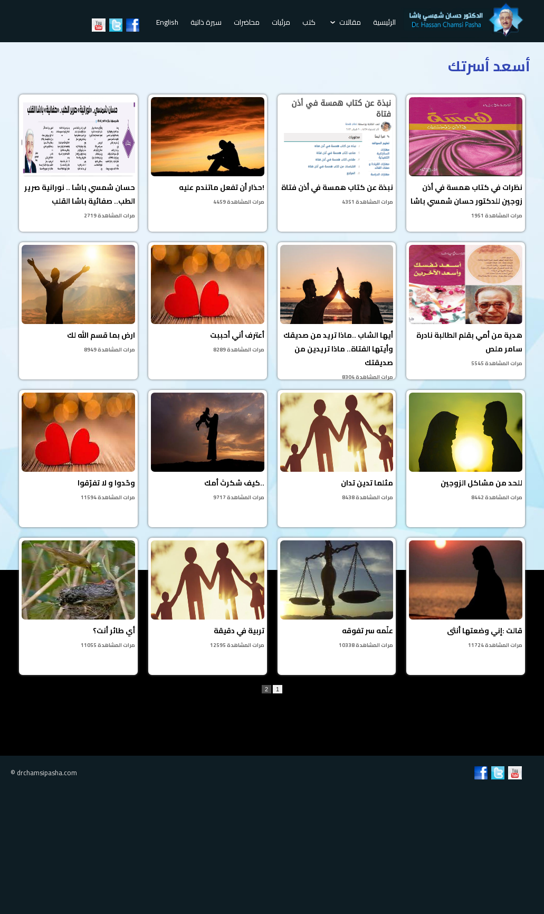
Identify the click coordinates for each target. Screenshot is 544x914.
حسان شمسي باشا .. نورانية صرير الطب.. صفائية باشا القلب (78, 159)
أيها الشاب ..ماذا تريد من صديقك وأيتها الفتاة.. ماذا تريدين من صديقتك (337, 312)
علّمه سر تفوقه (337, 595)
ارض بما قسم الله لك (78, 300)
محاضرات (247, 22)
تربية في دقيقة (207, 595)
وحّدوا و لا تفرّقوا (78, 447)
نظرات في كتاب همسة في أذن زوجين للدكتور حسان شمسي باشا (465, 159)
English (167, 22)
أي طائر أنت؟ (78, 595)
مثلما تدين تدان (337, 447)
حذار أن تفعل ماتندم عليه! (207, 152)
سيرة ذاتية (206, 22)
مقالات (345, 22)
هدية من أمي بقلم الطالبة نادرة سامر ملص (465, 306)
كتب (309, 22)
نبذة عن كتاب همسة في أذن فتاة (337, 152)
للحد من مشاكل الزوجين (465, 447)
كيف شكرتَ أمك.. (207, 447)
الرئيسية (384, 22)
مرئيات (281, 22)
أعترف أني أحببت (207, 300)
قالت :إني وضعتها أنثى (465, 595)
